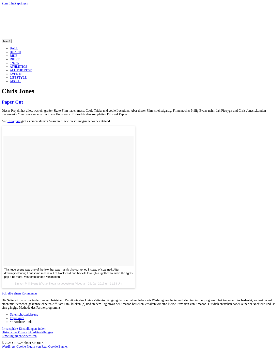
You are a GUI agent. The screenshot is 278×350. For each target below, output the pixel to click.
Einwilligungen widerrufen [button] (19, 336)
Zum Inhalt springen (15, 3)
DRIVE (15, 59)
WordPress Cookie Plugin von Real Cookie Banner (35, 346)
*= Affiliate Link (21, 321)
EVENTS (16, 74)
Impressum (17, 318)
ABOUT (15, 81)
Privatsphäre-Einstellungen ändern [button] (24, 328)
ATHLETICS (18, 66)
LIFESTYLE (18, 77)
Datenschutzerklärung (24, 314)
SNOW (14, 63)
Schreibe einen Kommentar (19, 293)
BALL (14, 48)
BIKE (13, 55)
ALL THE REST (21, 70)
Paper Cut (12, 102)
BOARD (15, 52)
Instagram (13, 121)
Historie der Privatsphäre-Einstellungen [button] (27, 332)
